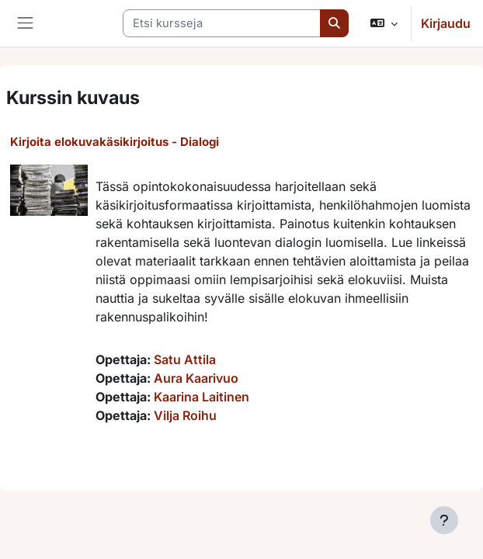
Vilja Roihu (185, 415)
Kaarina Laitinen (201, 396)
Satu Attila (185, 359)
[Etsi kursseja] (222, 23)
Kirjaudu (446, 23)
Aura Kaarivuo (196, 378)
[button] (384, 23)
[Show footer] (444, 520)
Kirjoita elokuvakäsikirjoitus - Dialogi (114, 141)
